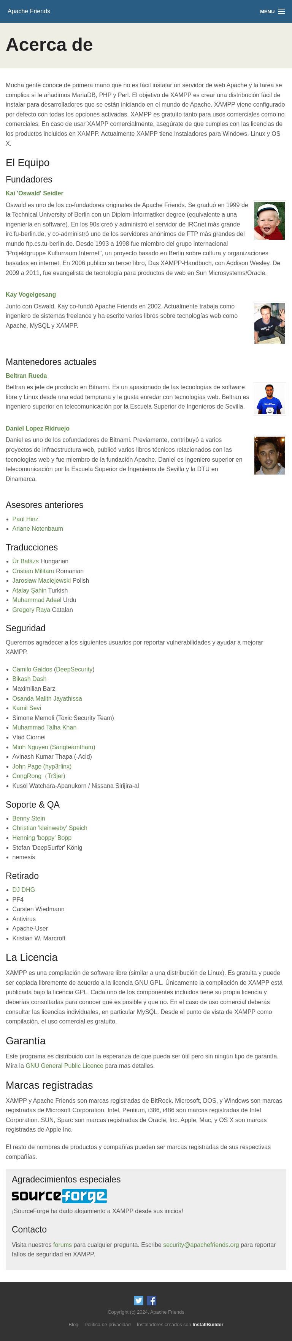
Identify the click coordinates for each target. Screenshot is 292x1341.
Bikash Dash (30, 679)
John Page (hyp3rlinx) (42, 766)
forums (62, 1245)
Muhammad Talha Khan (45, 727)
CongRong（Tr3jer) (39, 776)
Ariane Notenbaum (38, 528)
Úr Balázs (26, 561)
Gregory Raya (32, 610)
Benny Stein (29, 818)
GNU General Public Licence (64, 1066)
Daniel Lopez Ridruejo (38, 428)
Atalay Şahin (30, 590)
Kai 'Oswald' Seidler (34, 193)
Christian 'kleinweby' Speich (50, 828)
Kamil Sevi (27, 708)
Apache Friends (29, 11)
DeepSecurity (74, 669)
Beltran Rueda (26, 376)
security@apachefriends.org (201, 1245)
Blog (74, 1324)
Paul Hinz (25, 519)
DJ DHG (24, 890)
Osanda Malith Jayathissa (47, 698)
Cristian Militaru (33, 571)
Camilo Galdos (32, 669)
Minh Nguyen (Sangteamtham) (54, 747)
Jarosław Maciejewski (42, 580)
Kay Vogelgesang (31, 294)
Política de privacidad (107, 1324)
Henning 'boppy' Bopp (42, 838)
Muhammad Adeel (37, 600)
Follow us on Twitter (138, 1300)
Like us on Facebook (151, 1300)
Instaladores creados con (180, 1324)
